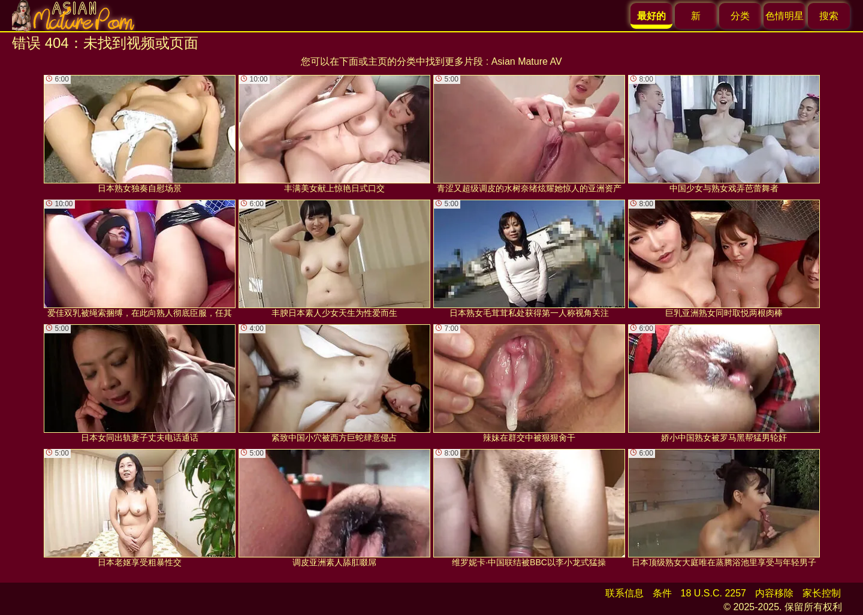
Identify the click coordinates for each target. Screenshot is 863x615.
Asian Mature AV (526, 61)
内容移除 (774, 593)
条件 (662, 593)
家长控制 (821, 593)
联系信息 (624, 593)
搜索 (828, 16)
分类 (740, 16)
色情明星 (784, 16)
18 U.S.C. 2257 (713, 593)
